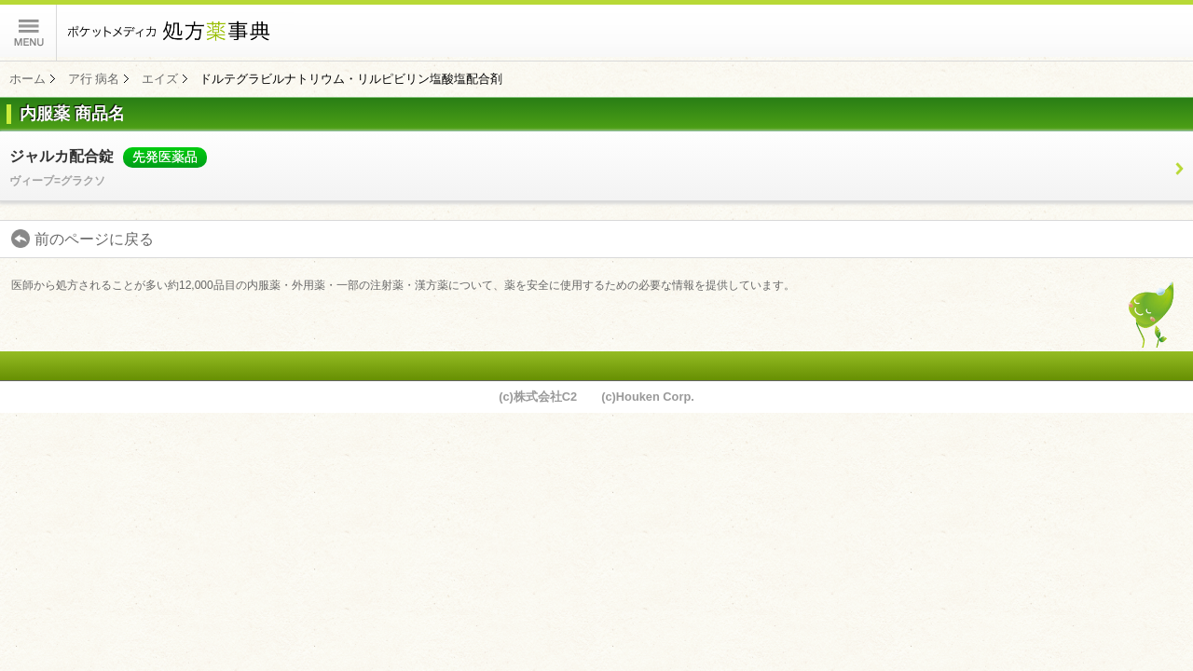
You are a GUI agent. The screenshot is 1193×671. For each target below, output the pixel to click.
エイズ (160, 79)
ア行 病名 (94, 79)
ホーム (27, 79)
